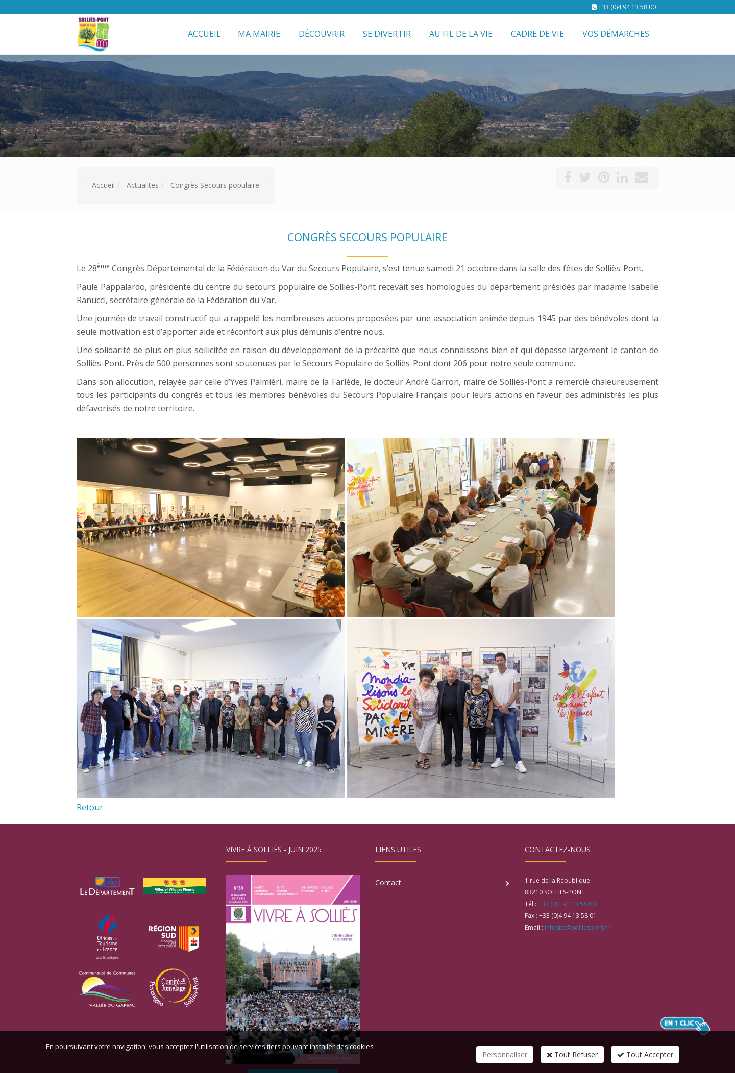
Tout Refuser (572, 1054)
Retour (90, 807)
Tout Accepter (645, 1054)
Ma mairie (259, 33)
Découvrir (322, 33)
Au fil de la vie (461, 33)
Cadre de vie (537, 33)
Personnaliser (504, 1054)
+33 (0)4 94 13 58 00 (627, 7)
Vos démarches (615, 33)
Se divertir (387, 33)
